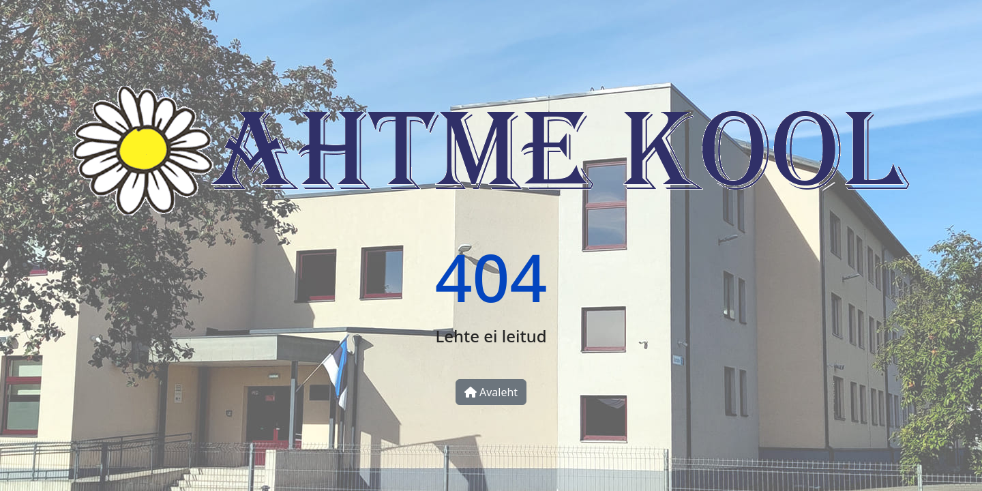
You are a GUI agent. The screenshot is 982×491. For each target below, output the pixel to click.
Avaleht (491, 392)
